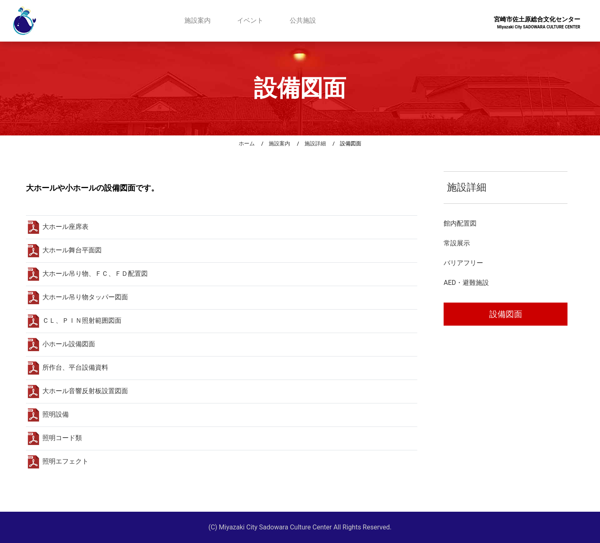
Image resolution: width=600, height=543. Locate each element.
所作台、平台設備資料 (68, 367)
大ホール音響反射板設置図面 (78, 391)
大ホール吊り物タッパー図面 (78, 297)
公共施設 (303, 20)
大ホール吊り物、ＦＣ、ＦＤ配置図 (88, 273)
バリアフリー (463, 263)
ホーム (247, 143)
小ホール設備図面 (61, 344)
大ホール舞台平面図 (65, 250)
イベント (250, 20)
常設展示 (457, 243)
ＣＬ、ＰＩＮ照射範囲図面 (74, 320)
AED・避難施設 (466, 283)
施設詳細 (315, 143)
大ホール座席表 (58, 227)
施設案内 (197, 20)
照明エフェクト (58, 461)
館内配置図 (460, 223)
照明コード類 (55, 438)
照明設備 (48, 414)
